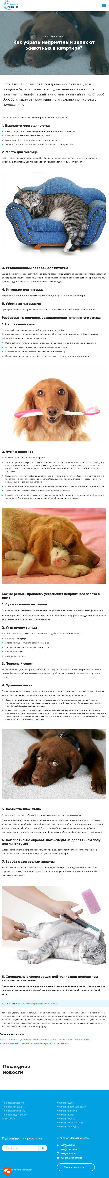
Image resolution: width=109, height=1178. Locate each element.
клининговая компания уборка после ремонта (45, 1043)
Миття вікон (8, 1118)
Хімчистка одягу (65, 1102)
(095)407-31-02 (67, 1145)
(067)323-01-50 (68, 1149)
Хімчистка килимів (67, 1110)
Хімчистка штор (65, 1114)
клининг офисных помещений (74, 1039)
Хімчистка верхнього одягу (71, 1106)
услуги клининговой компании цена (38, 1039)
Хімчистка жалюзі (66, 1118)
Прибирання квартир (13, 1102)
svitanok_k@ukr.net (69, 1157)
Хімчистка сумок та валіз (70, 1122)
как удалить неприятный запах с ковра (37, 1003)
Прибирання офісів (12, 1106)
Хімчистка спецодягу (68, 1126)
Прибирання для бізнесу (15, 1114)
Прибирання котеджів (13, 1110)
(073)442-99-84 (68, 1153)
